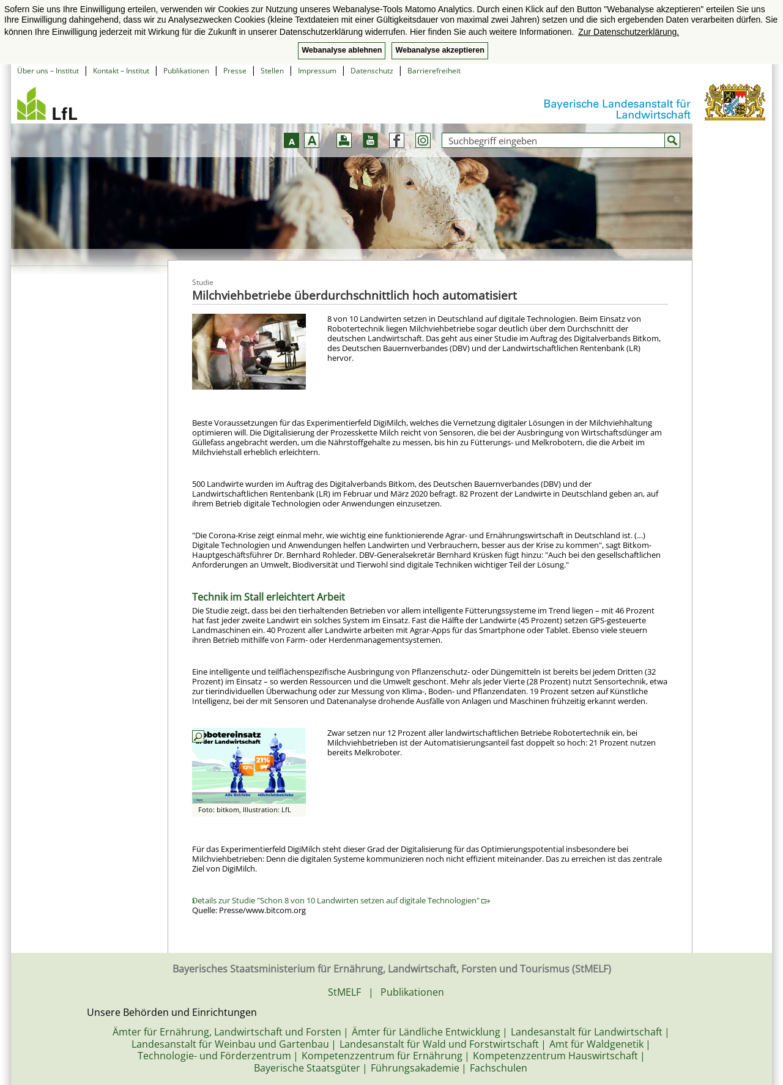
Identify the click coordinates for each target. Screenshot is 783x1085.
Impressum (317, 70)
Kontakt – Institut (121, 70)
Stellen (272, 70)
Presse (235, 70)
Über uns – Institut (48, 70)
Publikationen (186, 70)
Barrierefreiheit (434, 70)
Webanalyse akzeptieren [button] (439, 50)
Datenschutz (372, 70)
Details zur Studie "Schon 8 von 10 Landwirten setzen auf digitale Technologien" (341, 900)
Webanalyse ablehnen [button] (342, 50)
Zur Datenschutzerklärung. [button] (628, 32)
